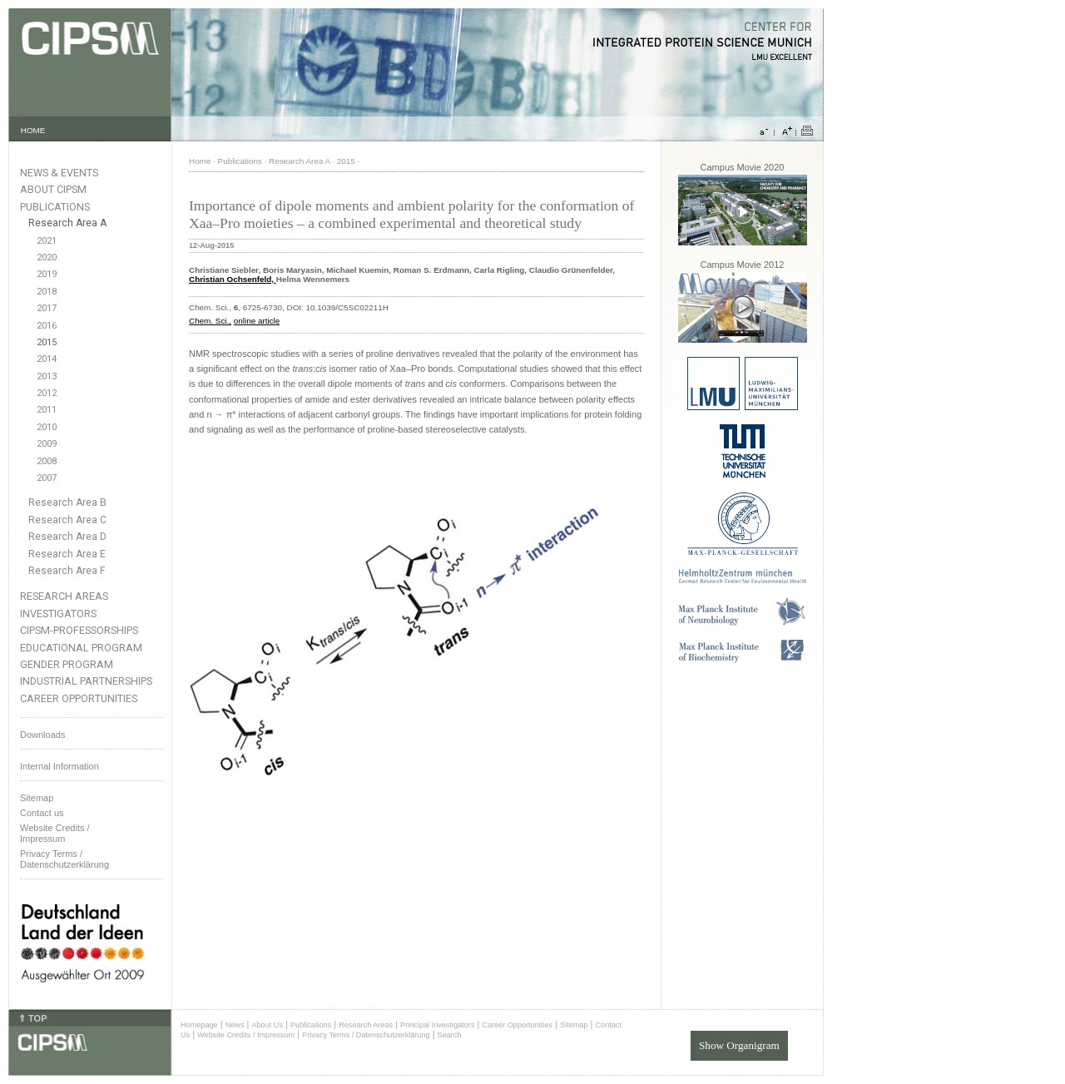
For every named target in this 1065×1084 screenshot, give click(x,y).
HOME (33, 130)
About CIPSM (53, 189)
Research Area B (67, 502)
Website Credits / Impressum (246, 1035)
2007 (47, 478)
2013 (47, 376)
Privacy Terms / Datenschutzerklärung (64, 859)
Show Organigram (739, 1045)
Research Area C (67, 520)
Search (450, 1035)
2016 (47, 325)
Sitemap (36, 798)
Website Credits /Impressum (55, 833)
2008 (47, 461)
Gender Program (66, 664)
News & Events (59, 172)
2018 (47, 291)
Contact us (42, 813)
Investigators (58, 613)
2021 (47, 240)
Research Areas (64, 596)
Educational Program (81, 647)
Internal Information (59, 766)
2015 (47, 342)
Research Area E (67, 554)
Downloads (42, 735)
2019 (47, 274)
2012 (47, 393)
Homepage (199, 1025)
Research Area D (67, 536)
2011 (47, 409)
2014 (47, 359)
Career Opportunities (78, 698)
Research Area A (67, 223)
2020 (47, 257)
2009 (47, 443)
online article (257, 320)
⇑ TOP (32, 1018)
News (235, 1025)
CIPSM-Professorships (79, 630)
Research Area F (67, 571)
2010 (47, 427)
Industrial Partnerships (86, 681)
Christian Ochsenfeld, (232, 279)
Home (200, 161)
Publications (55, 206)
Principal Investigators (437, 1025)
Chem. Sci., (210, 320)
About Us (267, 1025)
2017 (47, 308)
